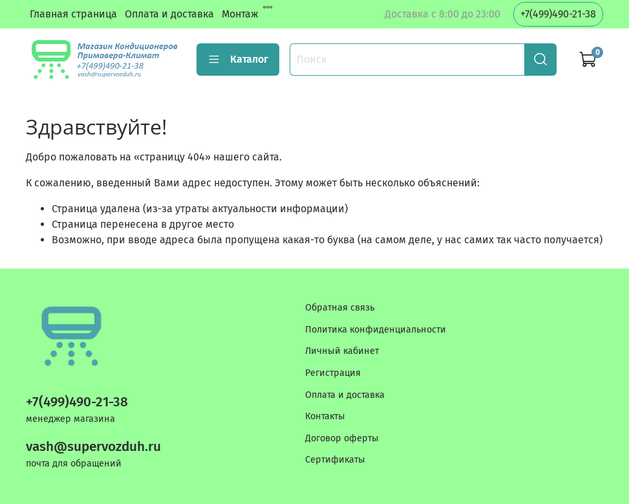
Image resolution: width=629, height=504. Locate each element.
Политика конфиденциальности (375, 329)
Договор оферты (342, 438)
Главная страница (73, 14)
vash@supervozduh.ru (93, 447)
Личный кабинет (342, 350)
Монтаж (240, 14)
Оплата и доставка (169, 14)
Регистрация (333, 372)
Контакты (325, 416)
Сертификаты (335, 459)
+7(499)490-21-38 (558, 14)
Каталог (238, 59)
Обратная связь (339, 307)
